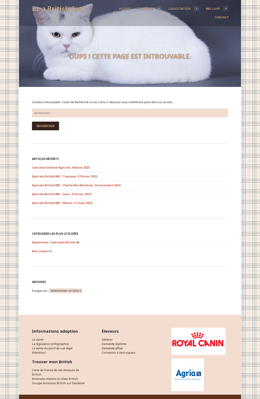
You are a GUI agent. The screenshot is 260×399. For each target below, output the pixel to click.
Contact (222, 17)
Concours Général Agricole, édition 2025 (61, 168)
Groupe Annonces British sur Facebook (58, 383)
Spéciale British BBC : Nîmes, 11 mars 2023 (62, 203)
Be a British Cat (57, 8)
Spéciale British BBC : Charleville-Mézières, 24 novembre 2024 (76, 185)
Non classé (40, 251)
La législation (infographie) (50, 344)
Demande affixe (112, 348)
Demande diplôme (114, 344)
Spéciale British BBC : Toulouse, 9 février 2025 (64, 176)
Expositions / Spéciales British (53, 242)
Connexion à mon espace (118, 353)
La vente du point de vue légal (52, 348)
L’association (183, 8)
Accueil (125, 9)
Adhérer (107, 340)
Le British (150, 8)
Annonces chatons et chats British (55, 379)
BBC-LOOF (217, 8)
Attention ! (39, 353)
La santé (38, 340)
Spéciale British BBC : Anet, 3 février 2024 (61, 194)
